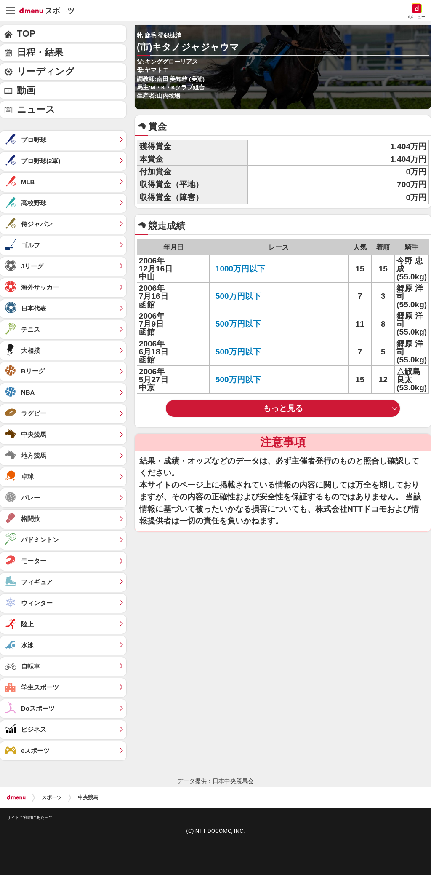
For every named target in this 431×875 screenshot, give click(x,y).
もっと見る (283, 408)
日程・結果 (40, 52)
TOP (26, 33)
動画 (26, 90)
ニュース (36, 109)
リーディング (45, 71)
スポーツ (52, 797)
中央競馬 (88, 797)
